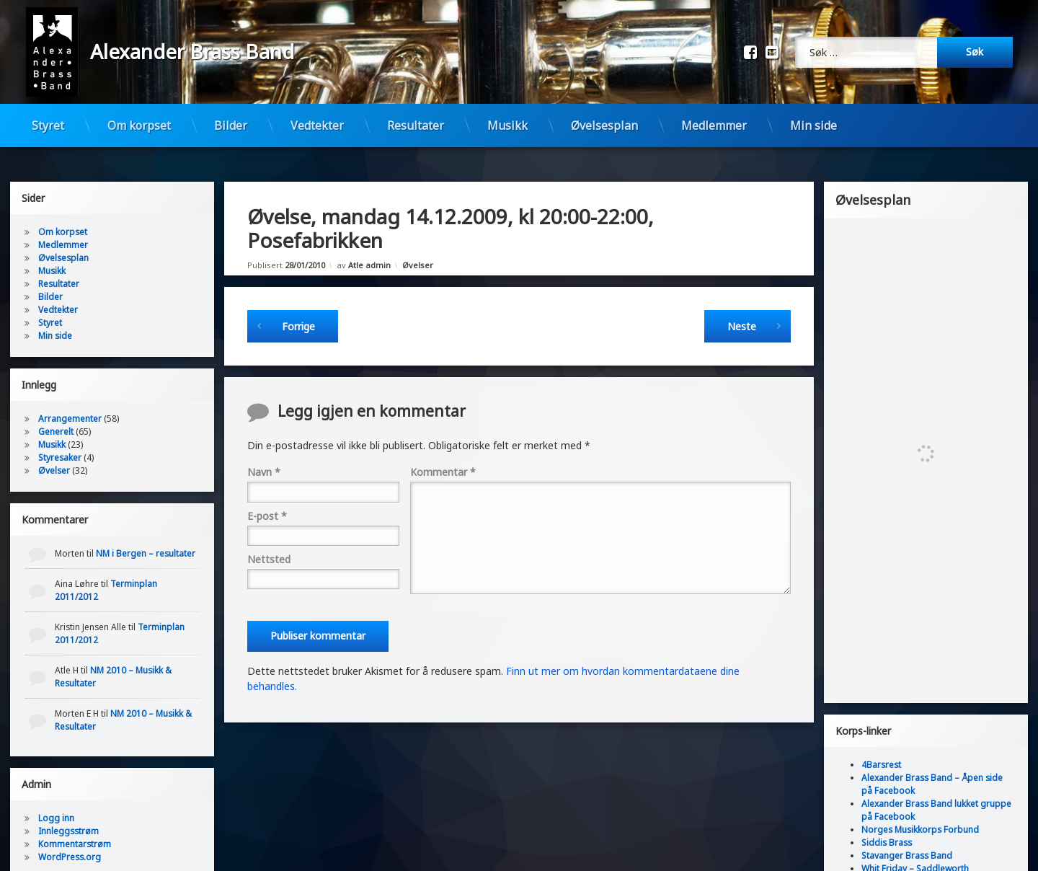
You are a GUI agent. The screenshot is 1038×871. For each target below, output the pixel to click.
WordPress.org (69, 840)
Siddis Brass (886, 825)
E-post (267, 498)
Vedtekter (317, 125)
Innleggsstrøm (68, 814)
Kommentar (443, 454)
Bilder (230, 125)
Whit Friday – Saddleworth (915, 851)
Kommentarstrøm (74, 827)
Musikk (507, 125)
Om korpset (139, 125)
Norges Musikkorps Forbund (920, 812)
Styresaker (59, 440)
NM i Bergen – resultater (145, 536)
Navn (263, 454)
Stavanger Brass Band (906, 838)
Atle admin (369, 247)
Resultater (415, 125)
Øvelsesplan (604, 125)
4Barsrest (881, 747)
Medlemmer (714, 125)
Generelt (56, 414)
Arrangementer (70, 401)
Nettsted (268, 542)
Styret (48, 125)
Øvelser (417, 247)
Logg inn (56, 801)
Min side (813, 125)
